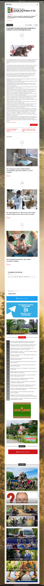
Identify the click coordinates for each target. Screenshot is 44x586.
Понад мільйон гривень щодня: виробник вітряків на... (22, 514)
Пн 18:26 (8, 392)
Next (37, 15)
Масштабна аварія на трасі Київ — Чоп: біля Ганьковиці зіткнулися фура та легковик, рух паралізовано (23, 352)
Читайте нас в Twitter (22, 298)
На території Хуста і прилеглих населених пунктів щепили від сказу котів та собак (20, 213)
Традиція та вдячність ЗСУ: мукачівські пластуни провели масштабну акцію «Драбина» (21, 359)
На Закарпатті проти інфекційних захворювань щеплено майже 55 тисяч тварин (19, 170)
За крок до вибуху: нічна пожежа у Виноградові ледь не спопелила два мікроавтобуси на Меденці (23, 399)
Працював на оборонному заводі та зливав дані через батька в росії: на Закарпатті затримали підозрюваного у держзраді (22, 342)
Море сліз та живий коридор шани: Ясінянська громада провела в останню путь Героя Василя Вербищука (23, 389)
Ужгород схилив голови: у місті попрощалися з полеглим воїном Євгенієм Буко (23, 369)
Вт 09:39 (8, 359)
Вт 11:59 (8, 345)
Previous (35, 15)
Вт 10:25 (8, 352)
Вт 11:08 (8, 349)
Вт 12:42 (8, 342)
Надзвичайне (9, 534)
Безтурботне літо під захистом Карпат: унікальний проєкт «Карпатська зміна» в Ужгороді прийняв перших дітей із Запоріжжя (23, 396)
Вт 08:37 (8, 365)
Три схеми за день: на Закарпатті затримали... (20, 525)
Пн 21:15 (8, 379)
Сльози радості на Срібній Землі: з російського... (20, 548)
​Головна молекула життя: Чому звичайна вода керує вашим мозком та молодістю (22, 392)
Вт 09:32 (8, 362)
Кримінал (9, 522)
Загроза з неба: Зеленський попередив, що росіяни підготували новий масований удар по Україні (23, 375)
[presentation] (9, 276)
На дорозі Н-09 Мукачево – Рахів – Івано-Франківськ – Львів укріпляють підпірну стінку (29, 130)
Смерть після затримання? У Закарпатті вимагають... (22, 501)
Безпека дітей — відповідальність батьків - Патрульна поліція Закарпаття (12, 130)
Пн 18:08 (8, 396)
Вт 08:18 (8, 369)
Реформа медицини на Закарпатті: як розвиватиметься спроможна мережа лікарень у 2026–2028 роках (23, 372)
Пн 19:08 (8, 389)
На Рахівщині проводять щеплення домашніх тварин (18, 260)
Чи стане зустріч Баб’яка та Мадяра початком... (20, 559)
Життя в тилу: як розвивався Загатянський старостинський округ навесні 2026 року (23, 362)
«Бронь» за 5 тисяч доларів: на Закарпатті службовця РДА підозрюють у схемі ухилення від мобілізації (21, 17)
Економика (9, 511)
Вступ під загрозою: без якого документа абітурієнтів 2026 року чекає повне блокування (22, 365)
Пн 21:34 (8, 375)
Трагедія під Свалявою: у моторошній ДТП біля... (20, 537)
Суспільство (13, 122)
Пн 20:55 (8, 382)
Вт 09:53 (8, 355)
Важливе (9, 556)
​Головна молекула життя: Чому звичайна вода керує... (22, 580)
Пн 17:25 (8, 399)
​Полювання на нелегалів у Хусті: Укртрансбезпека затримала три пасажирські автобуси (23, 355)
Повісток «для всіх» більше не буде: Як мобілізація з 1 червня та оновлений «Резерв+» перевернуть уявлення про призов (23, 385)
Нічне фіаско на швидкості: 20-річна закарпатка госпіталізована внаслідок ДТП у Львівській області (23, 382)
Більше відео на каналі (23, 451)
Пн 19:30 (8, 385)
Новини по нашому (10, 545)
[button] (9, 276)
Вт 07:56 (8, 372)
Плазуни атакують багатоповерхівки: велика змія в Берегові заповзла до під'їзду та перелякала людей (22, 379)
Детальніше (8, 264)
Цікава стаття (34, 124)
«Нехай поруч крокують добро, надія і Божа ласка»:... (21, 569)
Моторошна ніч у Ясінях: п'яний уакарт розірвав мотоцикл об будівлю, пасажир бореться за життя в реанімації (22, 349)
